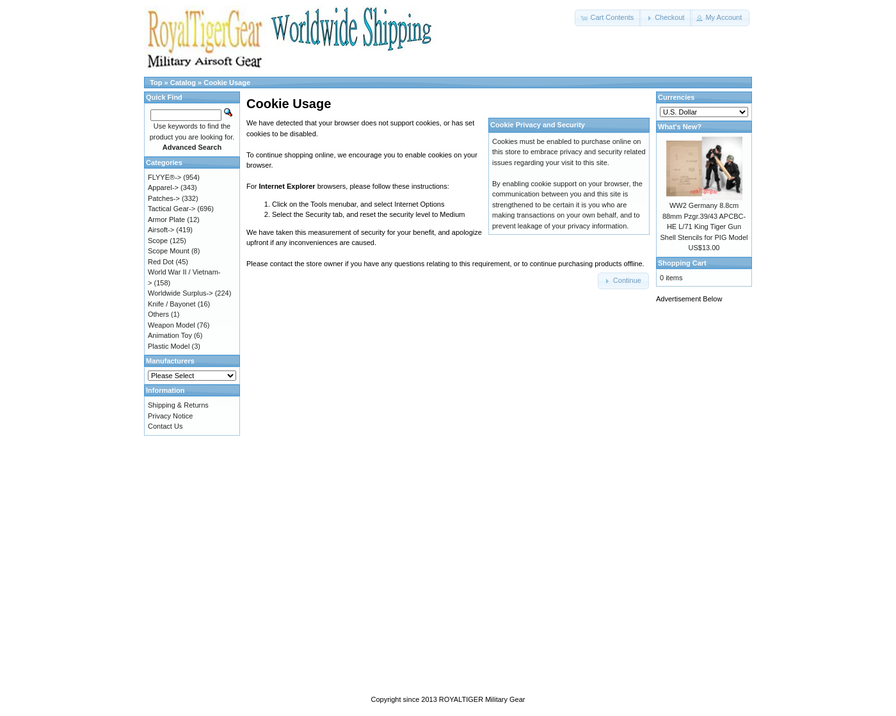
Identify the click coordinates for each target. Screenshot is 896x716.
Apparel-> (163, 187)
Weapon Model (171, 325)
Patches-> (164, 198)
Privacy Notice (170, 416)
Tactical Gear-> (171, 208)
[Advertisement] (707, 504)
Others (158, 314)
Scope (158, 240)
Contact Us (165, 426)
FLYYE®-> (164, 177)
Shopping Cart (682, 263)
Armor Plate (166, 219)
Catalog (183, 82)
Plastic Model (168, 346)
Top (156, 82)
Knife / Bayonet (172, 304)
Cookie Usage (227, 82)
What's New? (679, 127)
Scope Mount (168, 251)
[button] (608, 18)
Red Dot (160, 262)
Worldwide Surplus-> (180, 293)
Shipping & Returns (178, 405)
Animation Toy (170, 335)
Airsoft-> (161, 230)
